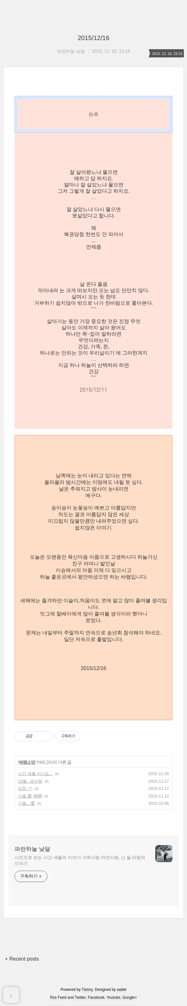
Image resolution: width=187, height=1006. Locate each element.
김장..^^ (25, 788)
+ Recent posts (22, 959)
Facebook (96, 997)
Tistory (87, 989)
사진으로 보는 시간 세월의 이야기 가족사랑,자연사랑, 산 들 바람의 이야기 (80, 860)
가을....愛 (26, 803)
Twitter (80, 997)
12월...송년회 (30, 781)
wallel (121, 989)
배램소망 (27, 762)
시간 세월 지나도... (35, 773)
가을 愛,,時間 (30, 796)
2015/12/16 (93, 37)
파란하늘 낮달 (32, 849)
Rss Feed (58, 997)
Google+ (129, 997)
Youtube (114, 997)
